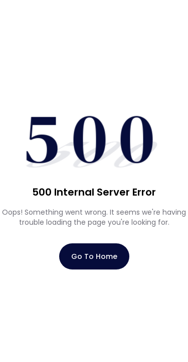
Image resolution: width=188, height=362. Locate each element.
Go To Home (94, 256)
